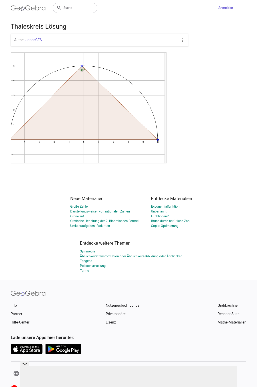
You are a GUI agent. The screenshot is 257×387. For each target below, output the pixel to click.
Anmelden (225, 8)
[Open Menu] (243, 8)
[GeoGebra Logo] (28, 8)
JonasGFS (34, 40)
